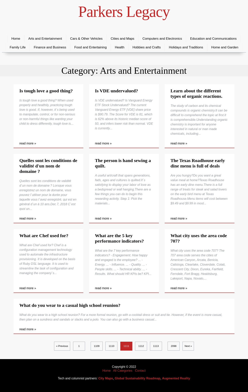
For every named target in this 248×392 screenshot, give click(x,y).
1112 (141, 346)
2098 (174, 346)
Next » (188, 346)
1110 (111, 346)
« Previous (62, 346)
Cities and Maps (122, 38)
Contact (140, 370)
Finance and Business (50, 47)
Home (15, 38)
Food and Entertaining (90, 47)
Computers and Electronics (162, 38)
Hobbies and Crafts (147, 47)
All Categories (123, 370)
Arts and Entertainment (45, 38)
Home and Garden (224, 47)
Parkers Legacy (124, 11)
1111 (126, 346)
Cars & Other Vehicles (86, 38)
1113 (156, 346)
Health (119, 47)
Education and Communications (213, 38)
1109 (97, 346)
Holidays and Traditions (186, 47)
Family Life (18, 47)
